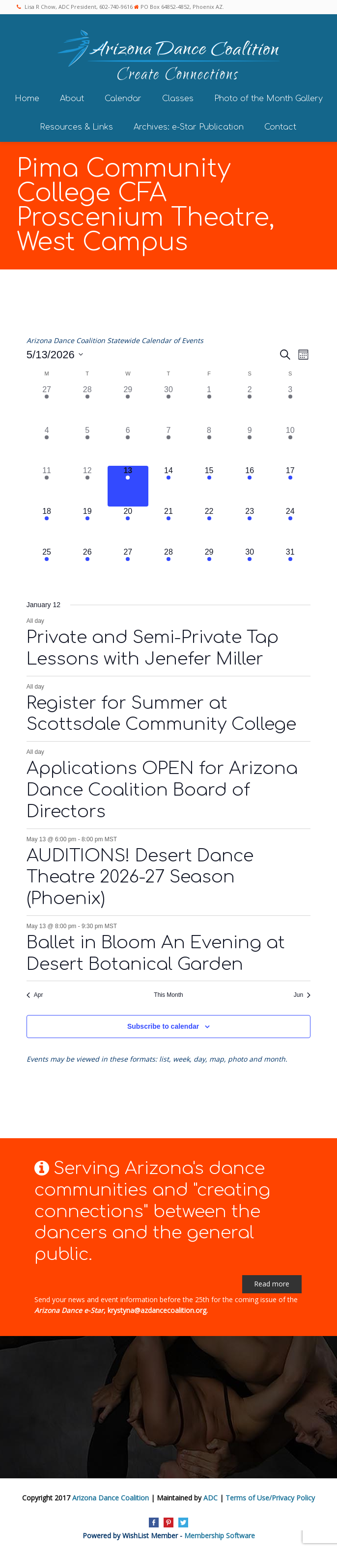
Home (27, 97)
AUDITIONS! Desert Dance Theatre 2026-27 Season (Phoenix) (140, 876)
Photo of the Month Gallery (268, 97)
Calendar (123, 97)
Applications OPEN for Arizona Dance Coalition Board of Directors (162, 789)
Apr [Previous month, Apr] (35, 993)
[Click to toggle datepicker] (55, 353)
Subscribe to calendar (163, 1025)
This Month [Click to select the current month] (168, 993)
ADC (210, 1496)
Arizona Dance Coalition (110, 1496)
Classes (178, 97)
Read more (271, 1282)
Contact (280, 125)
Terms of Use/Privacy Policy (270, 1496)
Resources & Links (76, 125)
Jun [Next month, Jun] (302, 993)
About (72, 97)
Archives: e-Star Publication (189, 125)
